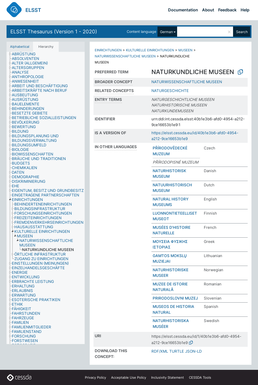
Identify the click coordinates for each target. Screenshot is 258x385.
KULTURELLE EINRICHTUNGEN (150, 50)
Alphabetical (19, 46)
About (208, 9)
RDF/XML (159, 351)
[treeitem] (26, 54)
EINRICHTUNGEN (108, 50)
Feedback (227, 9)
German (166, 32)
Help (245, 9)
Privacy (95, 377)
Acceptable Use (128, 377)
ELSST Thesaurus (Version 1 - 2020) (53, 32)
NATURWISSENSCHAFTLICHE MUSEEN (125, 56)
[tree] (46, 198)
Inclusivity (167, 377)
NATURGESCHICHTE (170, 90)
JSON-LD (193, 351)
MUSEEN (185, 50)
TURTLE (176, 351)
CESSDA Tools (200, 377)
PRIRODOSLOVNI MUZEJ (175, 298)
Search (242, 32)
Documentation (183, 9)
